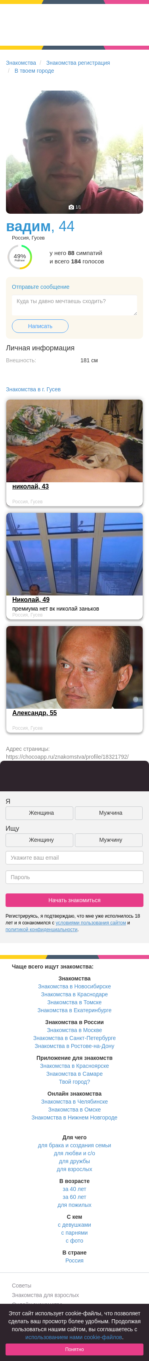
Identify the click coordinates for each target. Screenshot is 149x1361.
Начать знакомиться (74, 900)
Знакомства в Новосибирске (74, 986)
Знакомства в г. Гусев (33, 389)
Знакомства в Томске (74, 1002)
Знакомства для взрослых (45, 1295)
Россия (74, 1260)
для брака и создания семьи (74, 1145)
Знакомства (21, 63)
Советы (21, 1285)
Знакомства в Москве (74, 1030)
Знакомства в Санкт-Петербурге (74, 1038)
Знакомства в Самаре (74, 1074)
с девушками (74, 1225)
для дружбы (74, 1161)
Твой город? (74, 1082)
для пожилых (74, 1205)
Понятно (74, 1349)
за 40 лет (74, 1189)
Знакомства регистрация (78, 63)
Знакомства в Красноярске (74, 1066)
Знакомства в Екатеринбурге (75, 1010)
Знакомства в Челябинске (74, 1101)
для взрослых (74, 1169)
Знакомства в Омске (74, 1109)
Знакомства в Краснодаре (74, 994)
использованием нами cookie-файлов (73, 1337)
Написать (40, 326)
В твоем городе (34, 71)
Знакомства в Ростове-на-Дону (75, 1046)
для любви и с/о (74, 1153)
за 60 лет (74, 1197)
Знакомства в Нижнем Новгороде (75, 1117)
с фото (74, 1240)
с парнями (74, 1233)
